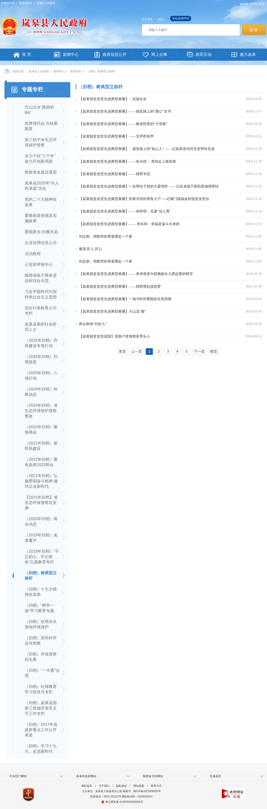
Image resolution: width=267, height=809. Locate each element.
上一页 (136, 351)
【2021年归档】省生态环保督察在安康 (41, 502)
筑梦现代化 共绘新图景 (41, 126)
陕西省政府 (25, 3)
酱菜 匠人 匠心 (90, 249)
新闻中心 (59, 71)
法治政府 (33, 253)
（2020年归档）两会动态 (41, 521)
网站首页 (86, 785)
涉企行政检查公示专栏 (41, 311)
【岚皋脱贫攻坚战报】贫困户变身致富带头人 (114, 336)
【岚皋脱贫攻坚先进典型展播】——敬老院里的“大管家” (123, 124)
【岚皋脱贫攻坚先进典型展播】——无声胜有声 (116, 136)
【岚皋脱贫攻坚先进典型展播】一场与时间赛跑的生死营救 (125, 299)
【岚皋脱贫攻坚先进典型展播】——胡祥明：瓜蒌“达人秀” (125, 211)
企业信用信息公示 (41, 243)
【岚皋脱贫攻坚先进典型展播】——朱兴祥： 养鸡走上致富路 (127, 161)
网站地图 (139, 785)
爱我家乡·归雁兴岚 (41, 232)
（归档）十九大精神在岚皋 (41, 592)
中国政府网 (7, 3)
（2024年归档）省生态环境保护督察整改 (41, 410)
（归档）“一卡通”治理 (42, 673)
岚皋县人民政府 (39, 71)
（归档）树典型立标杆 (100, 71)
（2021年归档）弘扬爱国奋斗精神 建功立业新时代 (41, 481)
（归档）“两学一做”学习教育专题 (39, 608)
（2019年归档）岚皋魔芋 (41, 538)
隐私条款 (121, 785)
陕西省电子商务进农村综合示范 (41, 278)
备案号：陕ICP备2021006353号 (142, 791)
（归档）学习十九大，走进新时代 (41, 749)
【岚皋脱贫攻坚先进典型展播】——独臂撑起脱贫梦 (120, 286)
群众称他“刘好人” (93, 324)
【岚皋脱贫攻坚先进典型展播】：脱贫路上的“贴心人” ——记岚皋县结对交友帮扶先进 (147, 149)
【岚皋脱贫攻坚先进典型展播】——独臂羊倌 (114, 174)
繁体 (161, 19)
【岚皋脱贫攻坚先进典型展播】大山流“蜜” (112, 311)
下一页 (199, 351)
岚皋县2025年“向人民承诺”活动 (42, 186)
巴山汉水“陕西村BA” (39, 110)
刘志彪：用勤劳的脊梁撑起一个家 (105, 236)
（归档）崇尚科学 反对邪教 (41, 640)
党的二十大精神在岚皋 (41, 202)
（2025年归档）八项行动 (41, 375)
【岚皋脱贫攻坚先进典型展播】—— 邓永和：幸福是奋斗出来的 (129, 224)
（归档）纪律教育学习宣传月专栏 (41, 689)
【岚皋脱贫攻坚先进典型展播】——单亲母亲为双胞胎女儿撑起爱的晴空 (136, 274)
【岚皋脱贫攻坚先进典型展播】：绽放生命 (113, 99)
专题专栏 (75, 71)
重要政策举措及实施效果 (41, 218)
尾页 (213, 351)
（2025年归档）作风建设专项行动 (41, 343)
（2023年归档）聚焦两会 (41, 430)
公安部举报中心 (39, 264)
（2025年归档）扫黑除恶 (41, 359)
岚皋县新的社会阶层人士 (41, 327)
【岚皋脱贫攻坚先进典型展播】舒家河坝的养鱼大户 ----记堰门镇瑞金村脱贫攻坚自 (144, 199)
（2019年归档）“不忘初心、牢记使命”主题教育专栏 (42, 556)
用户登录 (147, 19)
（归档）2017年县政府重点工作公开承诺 (41, 729)
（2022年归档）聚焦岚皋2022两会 (41, 462)
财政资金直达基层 (41, 172)
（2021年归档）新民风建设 (41, 446)
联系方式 (156, 785)
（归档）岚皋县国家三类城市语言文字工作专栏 (41, 708)
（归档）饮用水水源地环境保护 (41, 624)
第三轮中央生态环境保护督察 (41, 142)
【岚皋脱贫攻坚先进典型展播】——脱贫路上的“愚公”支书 (125, 111)
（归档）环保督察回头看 (41, 657)
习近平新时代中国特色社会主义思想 (41, 294)
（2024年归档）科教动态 (41, 392)
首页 (122, 351)
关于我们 (104, 785)
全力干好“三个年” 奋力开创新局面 (40, 159)
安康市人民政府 (46, 3)
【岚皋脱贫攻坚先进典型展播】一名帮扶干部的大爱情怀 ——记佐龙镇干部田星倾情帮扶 (149, 186)
